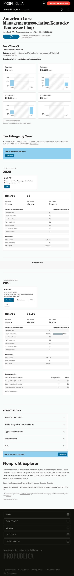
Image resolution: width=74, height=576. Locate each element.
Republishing (23, 570)
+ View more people (11, 391)
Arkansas (26, 10)
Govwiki (8, 496)
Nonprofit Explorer (12, 9)
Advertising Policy (52, 570)
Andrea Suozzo (11, 483)
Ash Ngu (33, 483)
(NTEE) (14, 55)
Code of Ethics (9, 570)
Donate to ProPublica (58, 3)
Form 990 (6, 141)
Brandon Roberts (46, 483)
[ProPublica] (14, 3)
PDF (7, 186)
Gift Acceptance (10, 573)
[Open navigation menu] (44, 3)
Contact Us (9, 155)
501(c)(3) (19, 50)
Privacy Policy (37, 570)
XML (7, 304)
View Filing (9, 300)
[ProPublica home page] (19, 556)
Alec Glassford (23, 483)
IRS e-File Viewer (25, 494)
